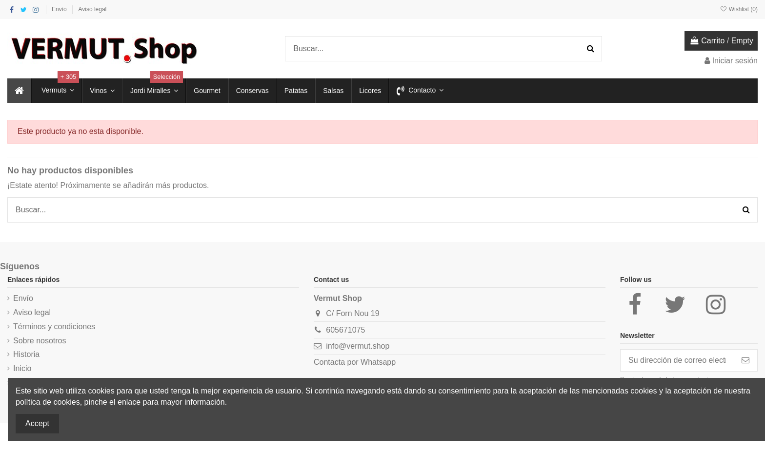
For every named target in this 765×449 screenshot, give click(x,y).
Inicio (22, 368)
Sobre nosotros (39, 341)
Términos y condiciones (54, 326)
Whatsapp (378, 362)
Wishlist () (739, 9)
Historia (26, 354)
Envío (60, 9)
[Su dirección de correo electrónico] (677, 360)
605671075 (345, 330)
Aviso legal (92, 9)
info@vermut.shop (357, 346)
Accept (37, 423)
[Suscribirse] (745, 360)
